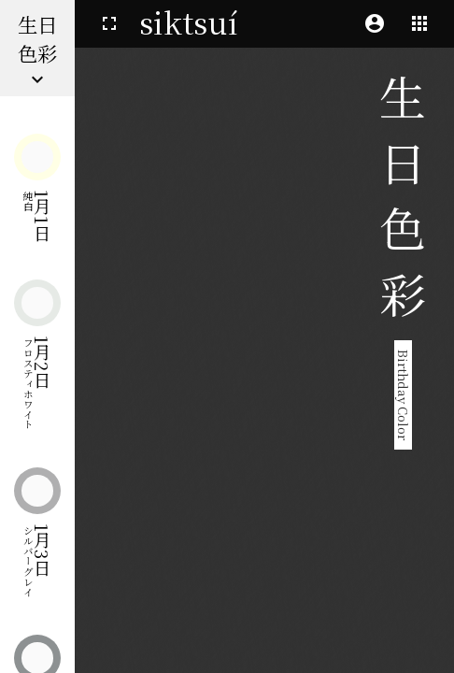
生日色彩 (37, 50)
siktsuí (188, 21)
